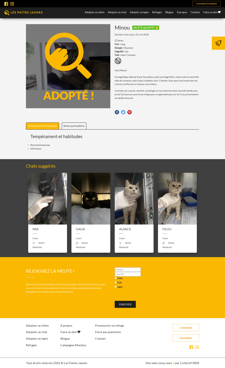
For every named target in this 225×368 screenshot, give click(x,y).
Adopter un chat (117, 12)
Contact (195, 12)
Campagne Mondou (73, 345)
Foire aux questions (108, 332)
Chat (119, 282)
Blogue (169, 12)
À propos (182, 12)
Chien (120, 278)
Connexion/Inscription (206, 3)
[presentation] (137, 295)
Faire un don (212, 12)
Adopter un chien (94, 12)
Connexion (186, 327)
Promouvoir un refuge (109, 325)
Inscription (186, 337)
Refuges (157, 12)
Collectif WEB (189, 363)
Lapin (119, 287)
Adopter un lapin (139, 12)
